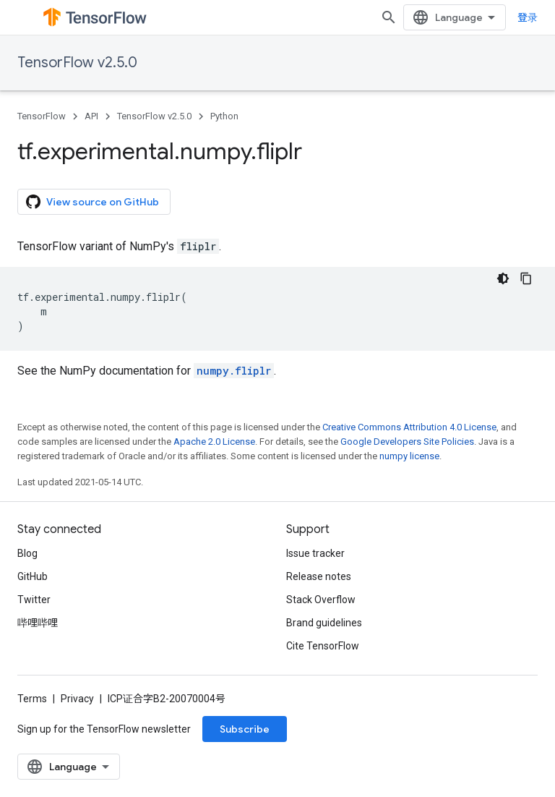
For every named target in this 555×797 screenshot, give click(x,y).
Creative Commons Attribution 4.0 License (409, 427)
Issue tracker (315, 553)
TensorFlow (41, 116)
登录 (527, 17)
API (91, 116)
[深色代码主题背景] (503, 278)
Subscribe (245, 729)
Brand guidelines (324, 622)
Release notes (318, 576)
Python (224, 116)
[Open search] (388, 17)
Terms (32, 698)
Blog (27, 553)
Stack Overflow (321, 599)
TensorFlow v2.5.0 (77, 63)
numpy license (409, 456)
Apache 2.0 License (214, 441)
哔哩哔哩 (37, 622)
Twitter (34, 599)
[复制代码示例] (526, 278)
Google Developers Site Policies (407, 441)
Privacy (77, 698)
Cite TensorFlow (322, 646)
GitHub (32, 576)
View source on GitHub (92, 202)
